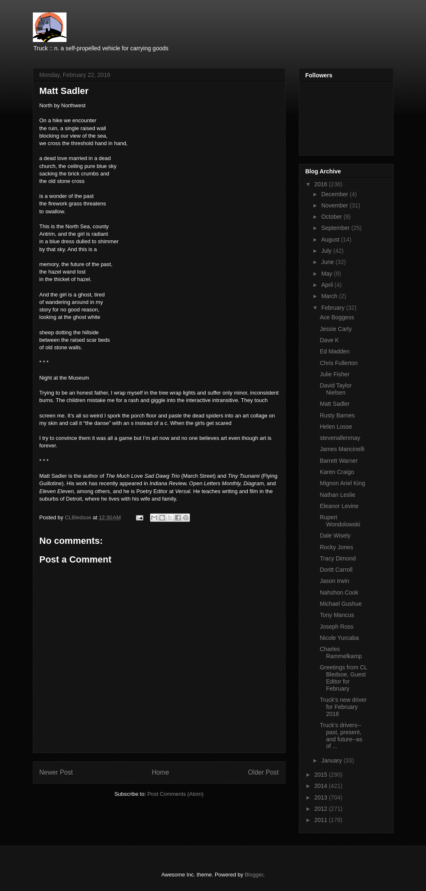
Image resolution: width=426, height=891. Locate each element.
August (331, 239)
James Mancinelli (342, 449)
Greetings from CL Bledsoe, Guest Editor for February (343, 677)
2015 (321, 774)
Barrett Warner (338, 460)
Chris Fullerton (338, 363)
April (328, 284)
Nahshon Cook (339, 592)
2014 (321, 785)
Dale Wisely (335, 535)
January (332, 760)
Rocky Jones (336, 547)
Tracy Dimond (338, 558)
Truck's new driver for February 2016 (343, 706)
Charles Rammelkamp (341, 652)
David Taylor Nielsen (336, 389)
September (336, 228)
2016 (321, 184)
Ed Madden (335, 351)
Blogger (254, 874)
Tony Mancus (337, 615)
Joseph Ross (336, 626)
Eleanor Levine (339, 506)
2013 (321, 797)
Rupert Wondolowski (340, 521)
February (333, 307)
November (335, 205)
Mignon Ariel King (342, 483)
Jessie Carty (336, 329)
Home (160, 772)
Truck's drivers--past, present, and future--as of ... (341, 735)
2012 (321, 808)
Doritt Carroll (336, 569)
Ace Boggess (337, 317)
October (332, 216)
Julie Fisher (335, 374)
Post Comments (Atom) (176, 794)
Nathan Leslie (337, 494)
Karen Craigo (337, 472)
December (335, 194)
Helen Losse (336, 426)
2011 (321, 820)
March (330, 296)
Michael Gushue (341, 603)
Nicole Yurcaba (339, 637)
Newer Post (56, 772)
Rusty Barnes (337, 415)
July (327, 250)
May (327, 273)
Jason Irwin (334, 581)
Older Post (263, 772)
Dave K (329, 340)
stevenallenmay (340, 437)
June (328, 262)
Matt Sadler (335, 403)
